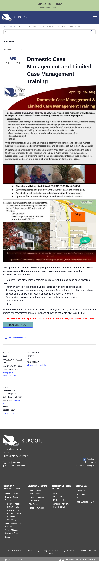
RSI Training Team (60, 500)
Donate (80, 498)
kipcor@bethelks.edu (14, 465)
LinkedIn (90, 462)
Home (5, 26)
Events (13, 26)
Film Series (33, 504)
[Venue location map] (40, 396)
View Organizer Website (36, 365)
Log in (61, 560)
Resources (9, 537)
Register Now (17, 325)
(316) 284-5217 (11, 462)
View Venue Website (11, 413)
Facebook (89, 459)
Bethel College (34, 550)
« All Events (8, 41)
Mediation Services (12, 493)
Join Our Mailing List (85, 502)
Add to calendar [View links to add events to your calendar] (16, 338)
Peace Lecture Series (37, 508)
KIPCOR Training (9, 375)
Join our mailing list (85, 465)
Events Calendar (83, 491)
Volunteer (81, 494)
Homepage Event (9, 372)
